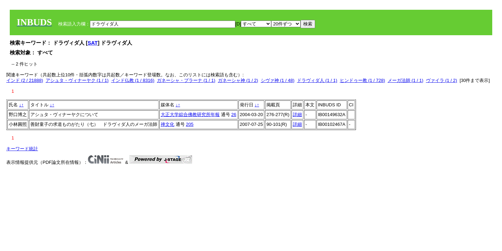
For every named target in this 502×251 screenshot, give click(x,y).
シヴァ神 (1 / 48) (278, 80)
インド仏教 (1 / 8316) (132, 80)
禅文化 (167, 124)
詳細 (297, 114)
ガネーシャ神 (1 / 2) (238, 80)
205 (189, 124)
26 (233, 114)
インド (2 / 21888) (24, 80)
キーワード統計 (22, 148)
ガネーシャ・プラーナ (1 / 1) (186, 80)
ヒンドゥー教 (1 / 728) (362, 80)
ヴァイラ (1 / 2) (441, 80)
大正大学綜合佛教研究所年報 (190, 114)
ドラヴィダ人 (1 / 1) (317, 80)
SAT (93, 43)
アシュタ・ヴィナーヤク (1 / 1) (77, 80)
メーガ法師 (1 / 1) (406, 80)
